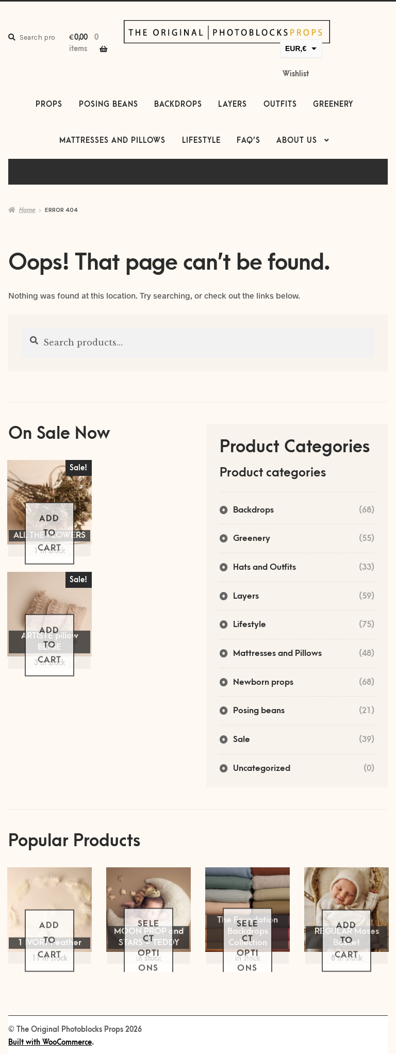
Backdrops (178, 105)
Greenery (333, 105)
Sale (241, 739)
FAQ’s (248, 141)
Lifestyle (201, 141)
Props (49, 105)
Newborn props (263, 682)
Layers (232, 105)
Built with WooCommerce (50, 1043)
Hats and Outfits (264, 567)
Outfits (280, 105)
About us (296, 141)
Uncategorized (261, 768)
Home (27, 209)
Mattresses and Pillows (112, 141)
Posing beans (108, 105)
